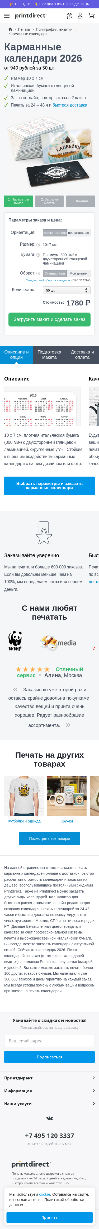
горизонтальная (55, 233)
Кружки (67, 799)
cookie (44, 1194)
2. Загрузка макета (49, 201)
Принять (49, 1217)
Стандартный (55, 273)
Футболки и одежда (24, 799)
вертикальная (78, 233)
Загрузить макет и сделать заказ (50, 319)
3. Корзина (81, 201)
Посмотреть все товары (49, 838)
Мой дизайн (79, 273)
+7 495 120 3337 (49, 1135)
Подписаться (50, 1056)
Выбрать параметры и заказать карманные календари (49, 485)
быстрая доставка (70, 105)
